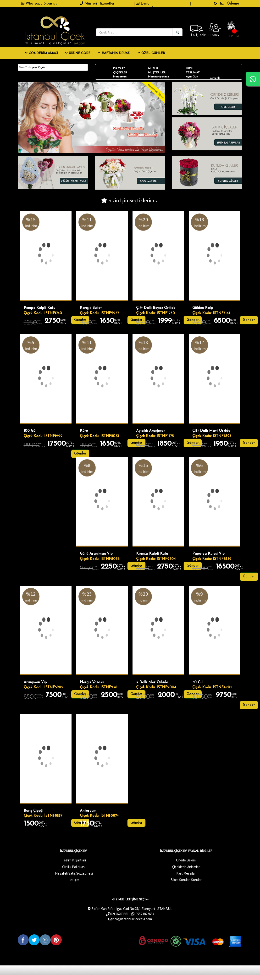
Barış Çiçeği (33, 811)
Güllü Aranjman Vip (96, 554)
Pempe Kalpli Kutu (39, 308)
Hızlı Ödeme (226, 3)
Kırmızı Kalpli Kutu (152, 554)
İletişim (74, 879)
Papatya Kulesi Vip (208, 554)
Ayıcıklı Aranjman (150, 431)
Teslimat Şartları (74, 860)
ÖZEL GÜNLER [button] (151, 53)
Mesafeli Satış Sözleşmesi (74, 873)
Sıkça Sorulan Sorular (186, 879)
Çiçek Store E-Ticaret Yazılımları (47, 962)
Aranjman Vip (35, 682)
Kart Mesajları (186, 873)
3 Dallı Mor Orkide (152, 682)
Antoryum (88, 811)
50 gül (197, 682)
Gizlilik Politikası (73, 867)
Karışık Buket (91, 308)
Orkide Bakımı (186, 860)
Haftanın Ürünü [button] (114, 53)
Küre (84, 431)
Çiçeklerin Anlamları (186, 867)
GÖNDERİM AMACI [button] (41, 53)
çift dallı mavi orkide (211, 431)
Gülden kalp (202, 308)
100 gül (30, 431)
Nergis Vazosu (92, 682)
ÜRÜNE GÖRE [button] (77, 53)
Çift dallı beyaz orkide (155, 308)
